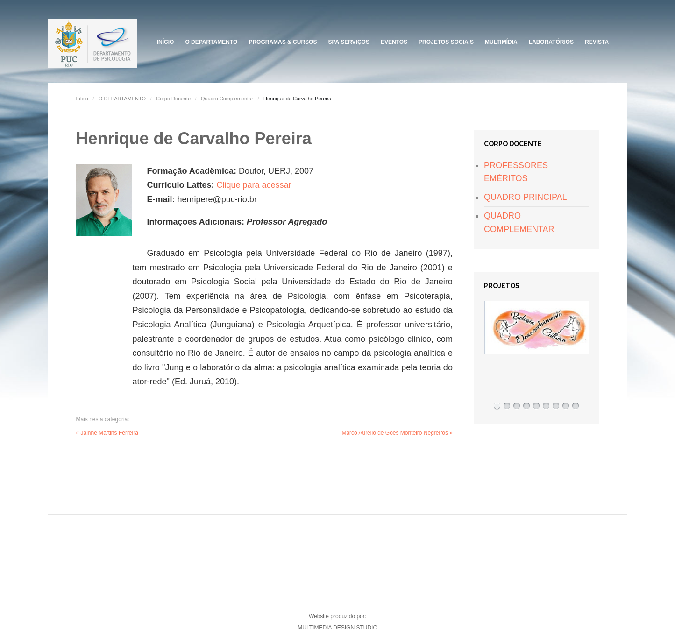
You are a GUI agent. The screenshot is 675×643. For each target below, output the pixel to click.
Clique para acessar (254, 185)
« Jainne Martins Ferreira (107, 433)
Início (165, 42)
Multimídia (501, 42)
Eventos (394, 42)
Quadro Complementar (227, 98)
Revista (597, 42)
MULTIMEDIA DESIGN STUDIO (337, 627)
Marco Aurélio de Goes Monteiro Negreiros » (396, 433)
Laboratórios (551, 42)
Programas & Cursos (283, 42)
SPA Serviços (348, 42)
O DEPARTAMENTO (211, 42)
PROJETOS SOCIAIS (446, 42)
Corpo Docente (173, 98)
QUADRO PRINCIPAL (525, 197)
